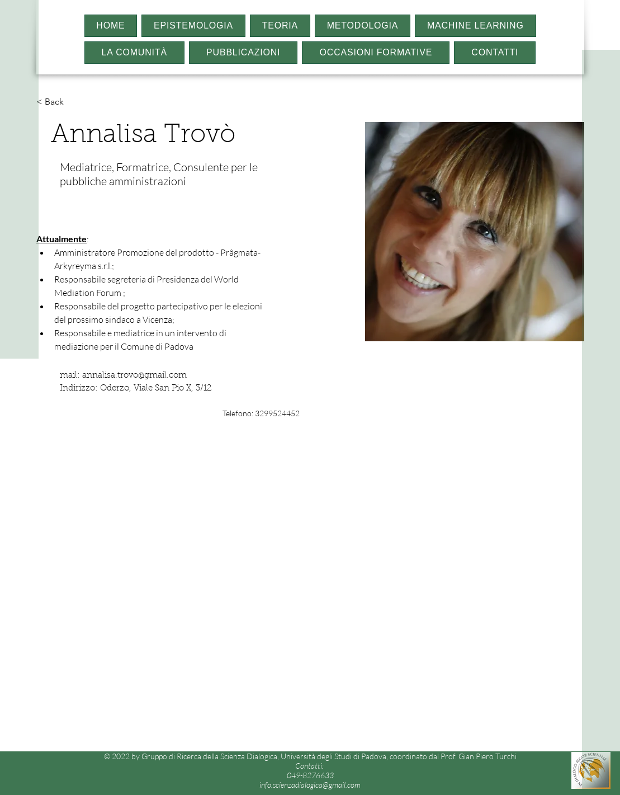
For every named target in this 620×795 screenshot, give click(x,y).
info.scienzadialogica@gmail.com (310, 784)
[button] (193, 26)
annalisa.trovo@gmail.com (134, 375)
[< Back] (58, 102)
